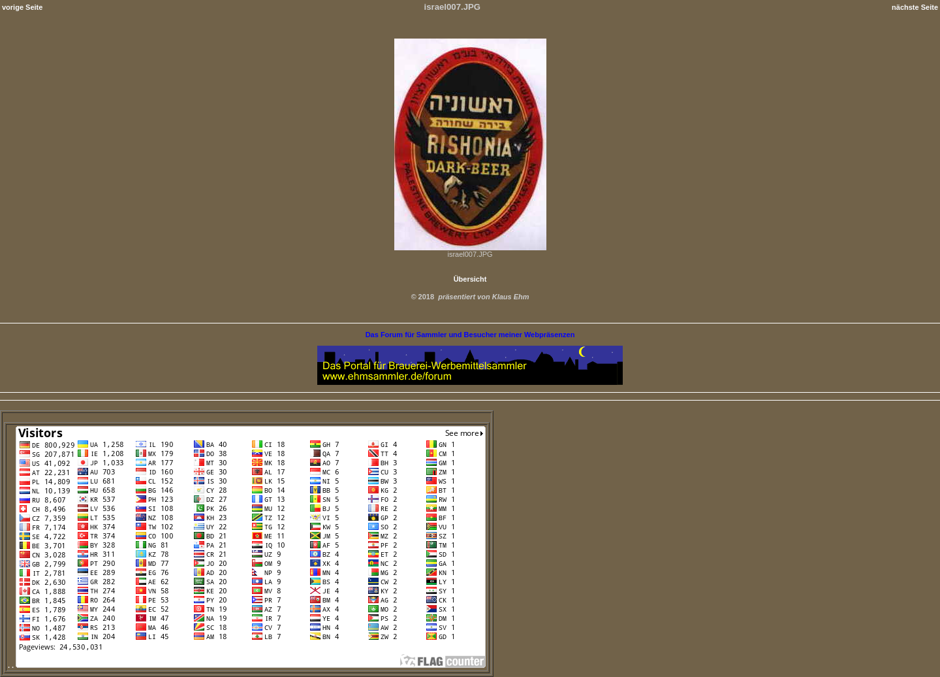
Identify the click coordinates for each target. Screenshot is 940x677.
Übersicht (470, 279)
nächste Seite (915, 7)
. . (247, 665)
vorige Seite (22, 7)
